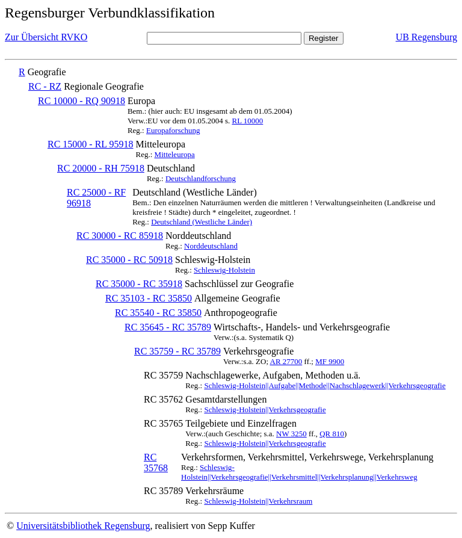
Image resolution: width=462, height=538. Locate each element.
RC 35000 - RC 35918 (139, 284)
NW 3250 (291, 433)
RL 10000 (247, 120)
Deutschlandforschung (200, 178)
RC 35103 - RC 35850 (148, 298)
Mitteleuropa (175, 154)
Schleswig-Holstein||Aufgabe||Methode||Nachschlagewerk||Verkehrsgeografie (324, 385)
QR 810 (331, 433)
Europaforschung (173, 130)
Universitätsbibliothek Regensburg (83, 526)
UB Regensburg (426, 37)
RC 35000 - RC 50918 (129, 260)
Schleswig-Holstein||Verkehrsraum (258, 501)
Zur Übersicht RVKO (46, 37)
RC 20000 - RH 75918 (100, 168)
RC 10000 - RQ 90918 (81, 101)
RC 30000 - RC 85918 (119, 235)
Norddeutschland (211, 245)
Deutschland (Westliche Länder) (201, 221)
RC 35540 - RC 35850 (158, 313)
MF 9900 (329, 361)
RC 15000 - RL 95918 (91, 144)
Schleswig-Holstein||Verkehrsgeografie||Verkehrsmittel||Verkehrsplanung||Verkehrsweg (299, 472)
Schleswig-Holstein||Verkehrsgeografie (264, 409)
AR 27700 (286, 361)
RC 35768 (156, 462)
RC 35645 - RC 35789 (168, 327)
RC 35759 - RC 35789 (177, 351)
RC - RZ (44, 86)
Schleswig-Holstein (224, 269)
